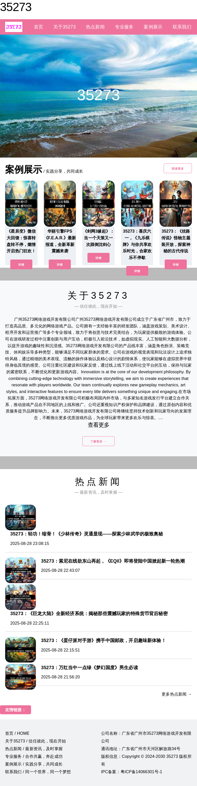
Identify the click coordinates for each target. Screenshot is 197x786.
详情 (21, 264)
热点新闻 (95, 26)
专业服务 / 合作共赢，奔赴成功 (34, 756)
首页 (38, 26)
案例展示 (153, 26)
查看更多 (99, 425)
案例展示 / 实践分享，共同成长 (34, 764)
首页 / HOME (17, 733)
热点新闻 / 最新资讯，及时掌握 (34, 749)
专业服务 (124, 26)
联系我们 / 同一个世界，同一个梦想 (38, 772)
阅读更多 (178, 168)
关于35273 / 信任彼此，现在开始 (35, 741)
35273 (16, 7)
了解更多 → (98, 441)
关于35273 (64, 26)
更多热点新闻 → (177, 694)
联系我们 (182, 26)
